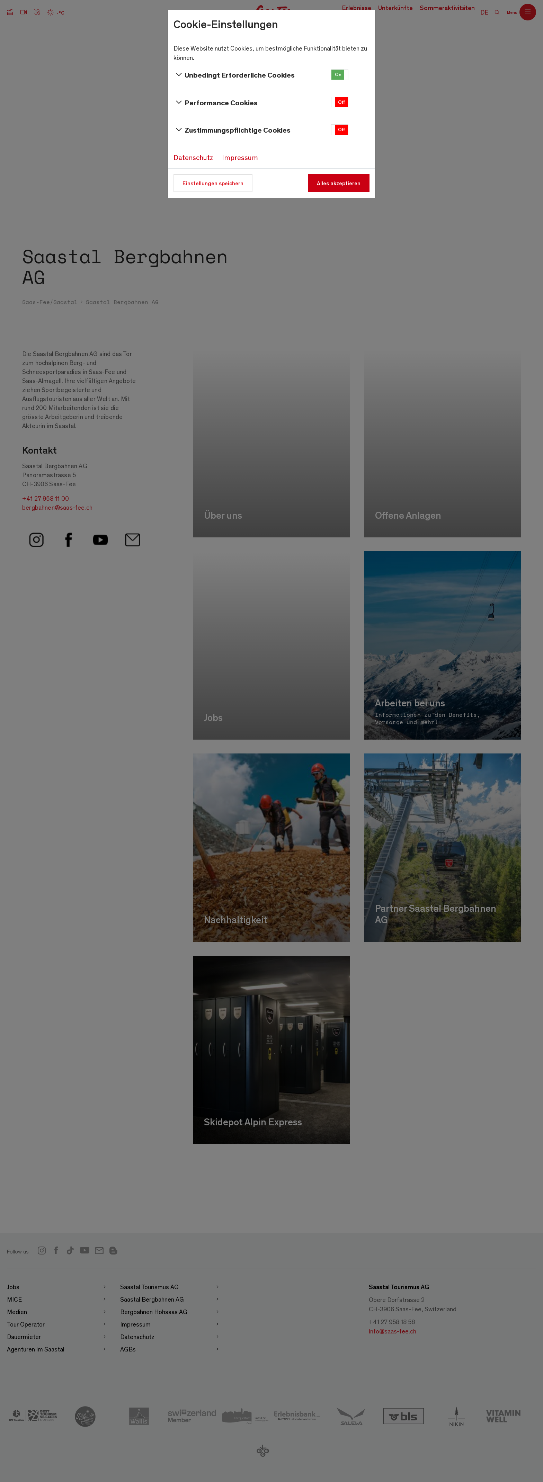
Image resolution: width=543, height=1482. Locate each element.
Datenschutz (193, 157)
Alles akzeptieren (338, 183)
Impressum (240, 157)
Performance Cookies (215, 102)
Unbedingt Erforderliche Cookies (234, 74)
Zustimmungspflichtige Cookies (232, 129)
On (338, 74)
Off (341, 102)
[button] (339, 74)
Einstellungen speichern (213, 183)
